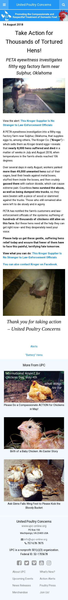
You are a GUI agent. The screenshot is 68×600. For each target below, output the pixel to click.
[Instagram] (49, 563)
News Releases (22, 585)
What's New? (47, 571)
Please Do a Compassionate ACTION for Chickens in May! (34, 405)
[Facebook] (19, 563)
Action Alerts (47, 578)
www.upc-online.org (34, 526)
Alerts (34, 346)
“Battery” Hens (34, 355)
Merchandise (20, 592)
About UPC (19, 571)
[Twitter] (26, 563)
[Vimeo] (34, 563)
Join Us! (44, 592)
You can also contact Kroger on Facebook (30, 264)
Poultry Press (48, 585)
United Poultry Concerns (33, 5)
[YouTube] (41, 563)
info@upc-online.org (34, 539)
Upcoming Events (23, 578)
